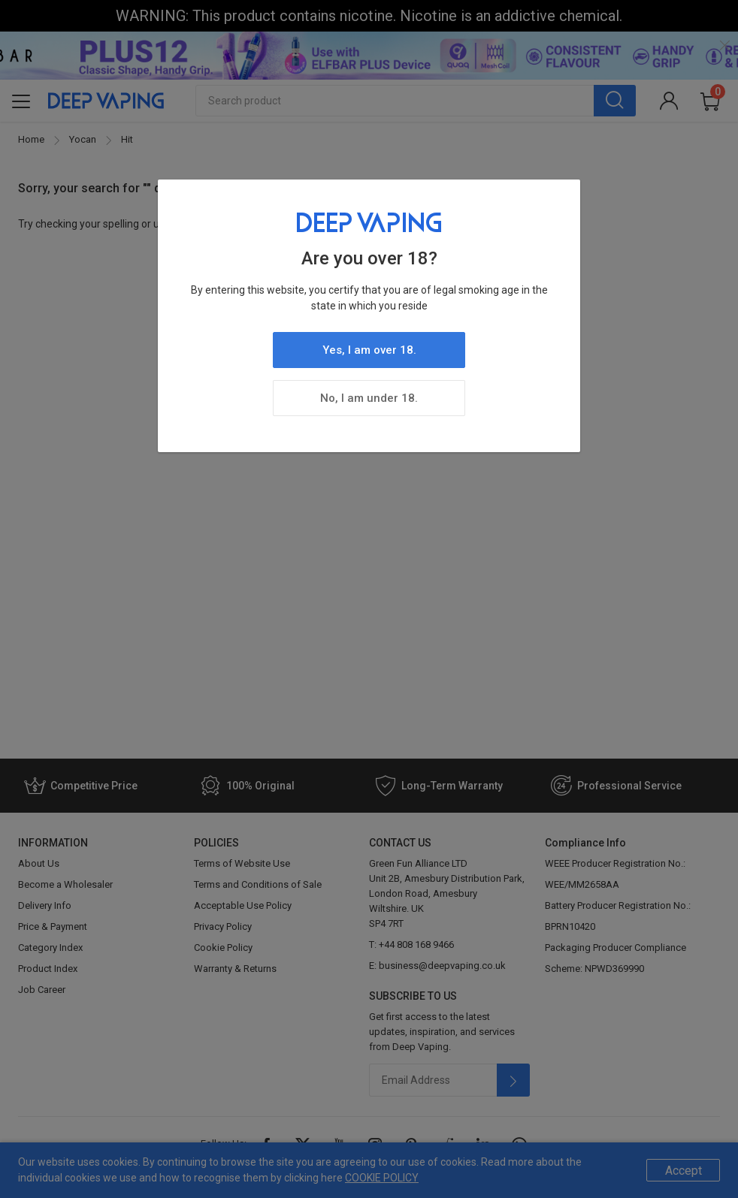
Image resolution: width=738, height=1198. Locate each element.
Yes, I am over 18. (369, 350)
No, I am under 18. (369, 398)
